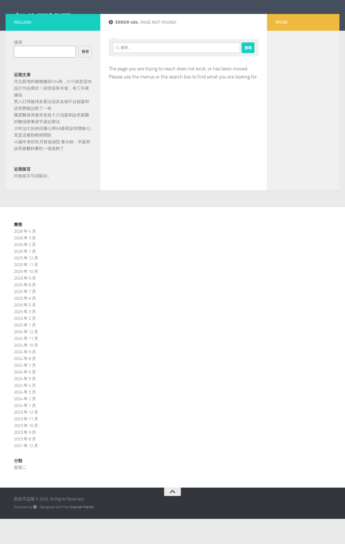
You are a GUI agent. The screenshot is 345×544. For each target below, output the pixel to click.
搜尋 (18, 67)
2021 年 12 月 (26, 470)
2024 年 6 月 (25, 397)
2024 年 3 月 (25, 417)
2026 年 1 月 (25, 276)
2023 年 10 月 (26, 450)
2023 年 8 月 (25, 464)
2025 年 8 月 (25, 309)
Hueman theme (81, 532)
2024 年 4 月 (25, 410)
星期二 (20, 492)
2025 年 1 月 (25, 350)
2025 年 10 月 (26, 296)
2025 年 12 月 (26, 283)
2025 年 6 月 (25, 323)
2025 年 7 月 (25, 316)
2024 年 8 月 (25, 383)
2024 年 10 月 (26, 370)
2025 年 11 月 (26, 289)
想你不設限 (43, 19)
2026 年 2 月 (25, 269)
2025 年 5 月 (25, 330)
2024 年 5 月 (25, 403)
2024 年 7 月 (25, 390)
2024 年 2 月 (25, 423)
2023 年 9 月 (25, 457)
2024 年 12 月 (26, 356)
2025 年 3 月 (25, 336)
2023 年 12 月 (26, 437)
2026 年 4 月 (25, 256)
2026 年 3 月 (25, 263)
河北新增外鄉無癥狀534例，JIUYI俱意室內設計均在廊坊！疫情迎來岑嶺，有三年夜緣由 (53, 113)
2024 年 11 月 (26, 363)
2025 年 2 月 (25, 343)
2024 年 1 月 (25, 430)
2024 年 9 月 (25, 377)
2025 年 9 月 (25, 303)
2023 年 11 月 (26, 444)
